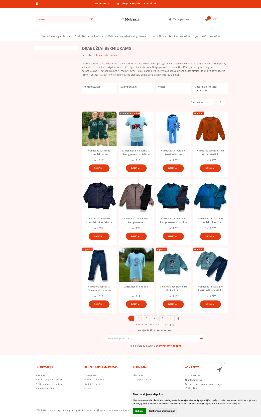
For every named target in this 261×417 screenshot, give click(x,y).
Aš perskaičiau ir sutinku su (156, 345)
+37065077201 (101, 3)
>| (178, 318)
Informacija (44, 367)
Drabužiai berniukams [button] (88, 36)
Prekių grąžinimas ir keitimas (50, 384)
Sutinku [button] (139, 411)
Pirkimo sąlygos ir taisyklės (49, 379)
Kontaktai (150, 3)
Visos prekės (90, 375)
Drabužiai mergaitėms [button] (54, 36)
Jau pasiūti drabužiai (207, 36)
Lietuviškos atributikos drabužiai (170, 36)
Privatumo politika (45, 388)
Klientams (140, 367)
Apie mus (40, 375)
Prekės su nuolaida (94, 379)
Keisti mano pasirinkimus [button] (162, 411)
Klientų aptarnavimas (101, 367)
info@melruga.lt (128, 3)
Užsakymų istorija (142, 379)
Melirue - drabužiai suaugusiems (127, 36)
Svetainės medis (92, 384)
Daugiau (99, 168)
